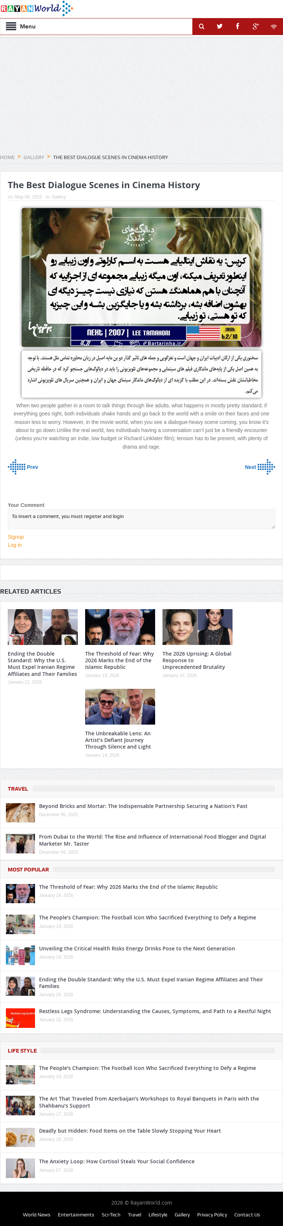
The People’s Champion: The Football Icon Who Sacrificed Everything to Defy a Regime (147, 917)
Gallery (59, 197)
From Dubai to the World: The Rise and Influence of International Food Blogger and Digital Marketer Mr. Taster (152, 840)
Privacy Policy (212, 1215)
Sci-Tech (111, 1215)
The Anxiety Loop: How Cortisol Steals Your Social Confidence (117, 1161)
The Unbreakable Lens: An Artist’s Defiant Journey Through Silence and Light (118, 740)
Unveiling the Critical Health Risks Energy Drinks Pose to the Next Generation (137, 948)
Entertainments (76, 1215)
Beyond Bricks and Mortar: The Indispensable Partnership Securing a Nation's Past (143, 805)
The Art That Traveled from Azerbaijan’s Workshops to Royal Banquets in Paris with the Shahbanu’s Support (149, 1102)
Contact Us (247, 1215)
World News (36, 1215)
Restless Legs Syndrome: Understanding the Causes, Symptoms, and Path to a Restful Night (155, 1011)
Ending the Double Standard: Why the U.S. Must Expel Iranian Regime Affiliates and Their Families (42, 663)
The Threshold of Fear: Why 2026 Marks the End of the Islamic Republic (119, 660)
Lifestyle (158, 1215)
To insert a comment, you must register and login (141, 519)
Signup (16, 537)
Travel (18, 788)
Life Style (22, 1050)
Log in (15, 545)
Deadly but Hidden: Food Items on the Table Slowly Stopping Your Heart (130, 1130)
